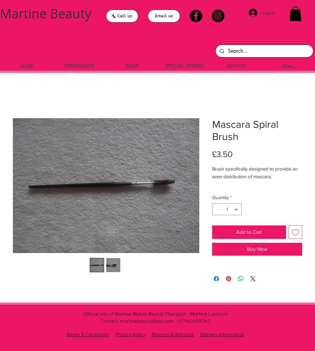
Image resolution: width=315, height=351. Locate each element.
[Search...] (264, 51)
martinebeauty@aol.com (147, 321)
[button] (295, 13)
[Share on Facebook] (216, 279)
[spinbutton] (227, 209)
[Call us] (122, 16)
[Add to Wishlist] (295, 232)
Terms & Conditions (87, 335)
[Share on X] (253, 279)
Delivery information (222, 335)
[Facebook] (196, 16)
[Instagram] (218, 16)
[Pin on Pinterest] (228, 279)
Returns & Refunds (173, 335)
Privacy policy (130, 335)
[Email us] (164, 16)
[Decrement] (217, 209)
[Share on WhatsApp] (241, 279)
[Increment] (237, 209)
